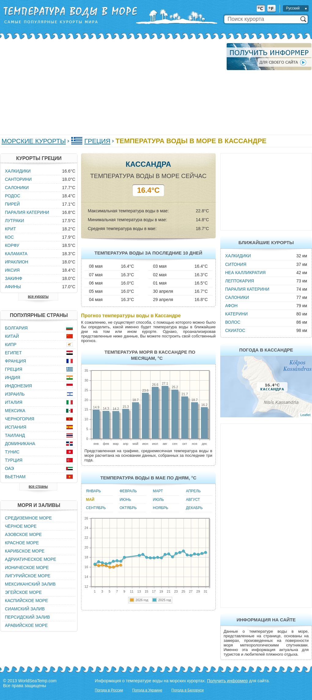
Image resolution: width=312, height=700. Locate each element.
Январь (93, 491)
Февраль (128, 491)
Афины (13, 286)
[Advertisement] (98, 85)
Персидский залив (27, 617)
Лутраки (14, 220)
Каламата (16, 253)
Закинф (13, 278)
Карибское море (24, 551)
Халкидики (238, 255)
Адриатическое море (30, 559)
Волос (232, 322)
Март (158, 491)
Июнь (125, 499)
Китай (12, 336)
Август (193, 499)
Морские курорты (34, 140)
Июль (158, 499)
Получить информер (227, 680)
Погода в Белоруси (187, 690)
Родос (12, 195)
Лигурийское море (27, 575)
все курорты (38, 296)
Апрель (193, 491)
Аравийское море (26, 625)
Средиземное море (28, 518)
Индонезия (18, 385)
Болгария (16, 328)
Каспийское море (26, 600)
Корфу (12, 245)
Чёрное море (20, 526)
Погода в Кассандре (266, 349)
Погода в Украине (147, 690)
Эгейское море (23, 592)
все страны (38, 486)
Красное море (22, 542)
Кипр (11, 344)
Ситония (235, 264)
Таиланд (15, 435)
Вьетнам (15, 476)
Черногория (19, 418)
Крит (10, 228)
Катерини (236, 313)
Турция (13, 460)
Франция (15, 361)
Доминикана (20, 443)
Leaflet (305, 415)
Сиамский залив (25, 608)
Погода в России (109, 690)
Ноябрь (160, 508)
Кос (9, 237)
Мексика (15, 410)
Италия (13, 402)
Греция (97, 140)
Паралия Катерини (247, 289)
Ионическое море (27, 567)
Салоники (237, 297)
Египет (13, 352)
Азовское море (23, 534)
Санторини (18, 179)
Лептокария (239, 280)
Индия (12, 377)
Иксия (12, 270)
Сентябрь (96, 508)
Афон (231, 305)
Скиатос (235, 330)
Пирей (12, 204)
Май (90, 499)
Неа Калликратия (245, 272)
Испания (15, 427)
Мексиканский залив (30, 584)
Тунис (12, 451)
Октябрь (128, 508)
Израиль (15, 394)
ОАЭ (9, 468)
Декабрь (194, 508)
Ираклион (16, 261)
